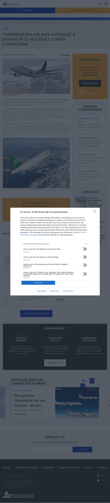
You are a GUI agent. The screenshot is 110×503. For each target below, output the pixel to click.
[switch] (84, 249)
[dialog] (55, 251)
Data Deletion (42, 291)
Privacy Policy (68, 291)
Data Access (54, 291)
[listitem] (55, 244)
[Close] (95, 212)
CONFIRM (38, 283)
